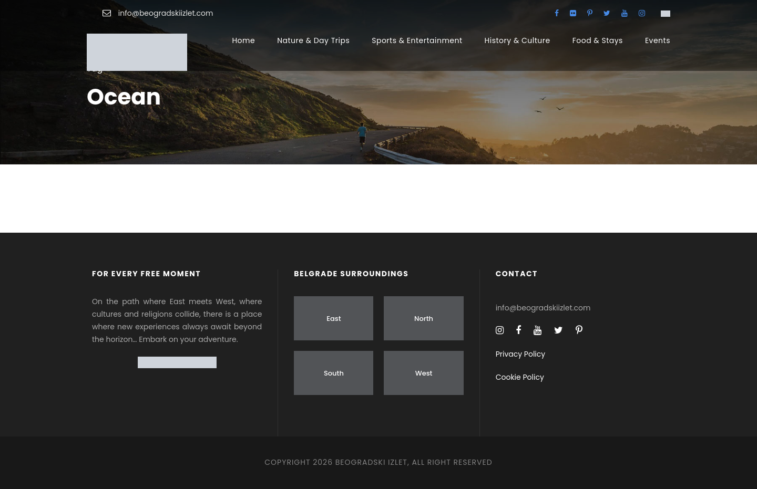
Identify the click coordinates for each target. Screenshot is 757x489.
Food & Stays (597, 40)
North (423, 319)
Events (657, 40)
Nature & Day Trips (313, 40)
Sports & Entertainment (417, 40)
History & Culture (517, 40)
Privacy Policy (521, 354)
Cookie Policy (520, 377)
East (333, 319)
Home (243, 40)
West (424, 373)
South (334, 373)
